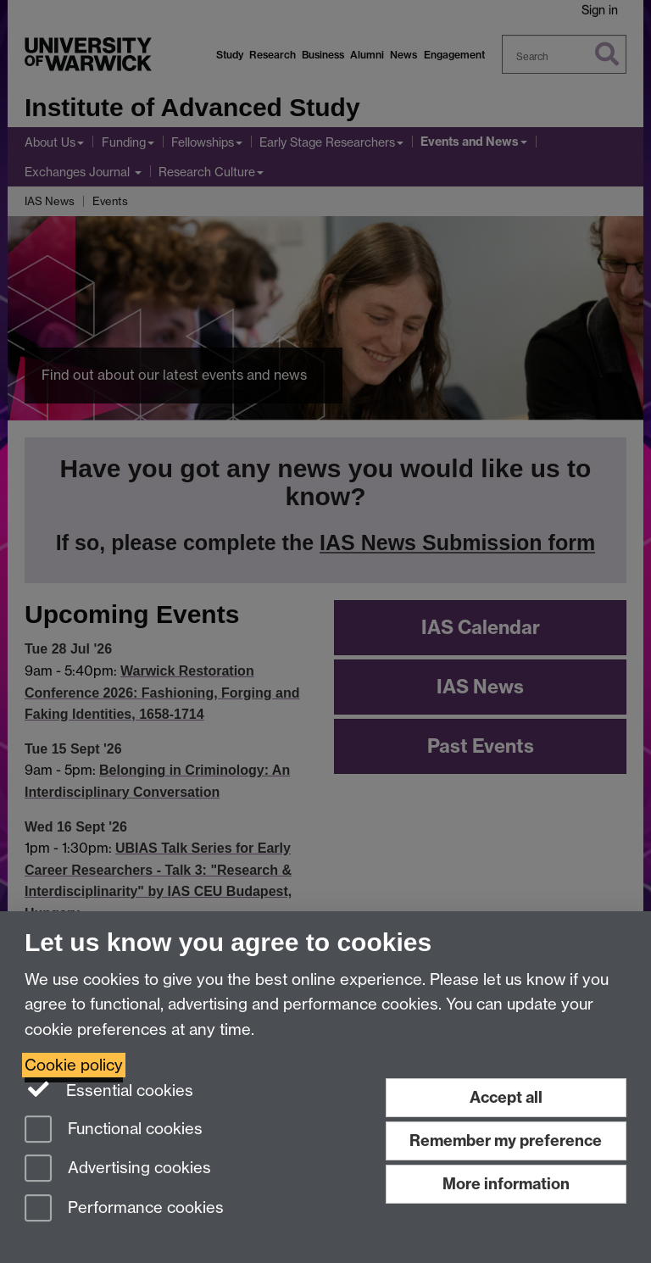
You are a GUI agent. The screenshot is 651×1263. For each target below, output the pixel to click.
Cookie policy (74, 1065)
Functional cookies (114, 1130)
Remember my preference (505, 1140)
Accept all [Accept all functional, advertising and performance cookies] (506, 1097)
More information (506, 1183)
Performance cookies (124, 1209)
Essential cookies (109, 1089)
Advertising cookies (118, 1169)
